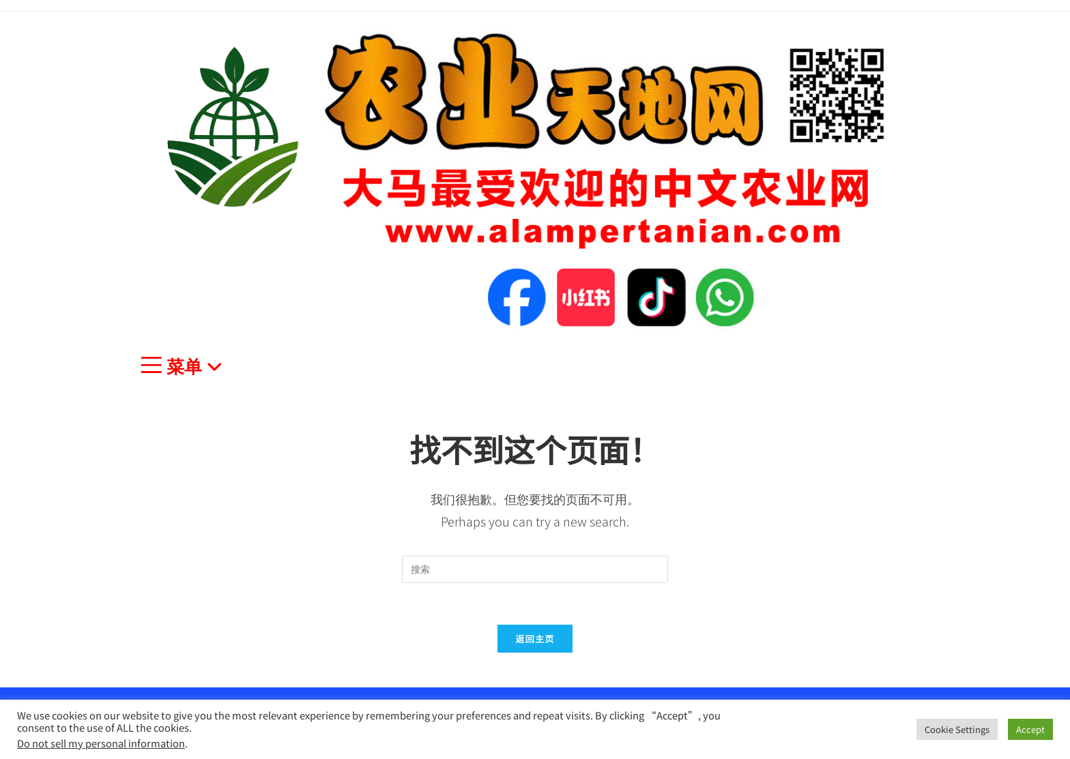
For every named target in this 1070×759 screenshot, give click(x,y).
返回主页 (534, 638)
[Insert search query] (535, 569)
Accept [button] (1030, 729)
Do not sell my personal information (101, 743)
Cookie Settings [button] (957, 729)
